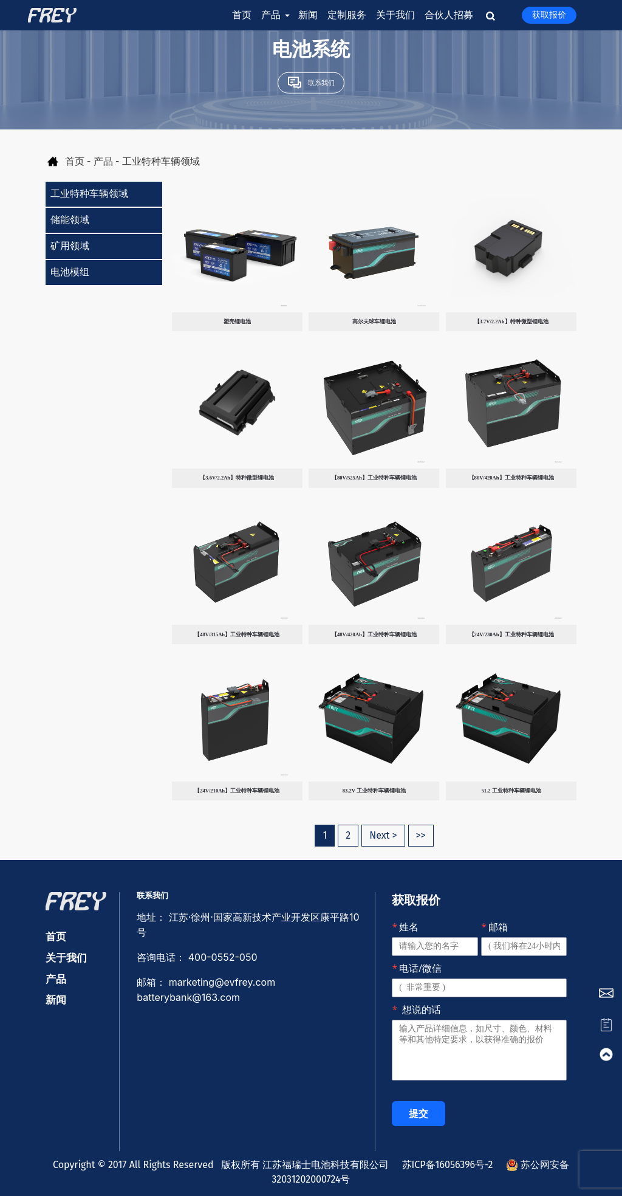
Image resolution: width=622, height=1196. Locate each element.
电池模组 (69, 272)
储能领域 (69, 219)
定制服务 (346, 15)
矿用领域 (69, 246)
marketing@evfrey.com (223, 982)
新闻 (308, 15)
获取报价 (549, 14)
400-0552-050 (223, 957)
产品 (275, 15)
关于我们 (395, 15)
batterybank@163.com (188, 997)
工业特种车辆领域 (89, 193)
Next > (383, 835)
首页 (241, 15)
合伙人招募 (449, 15)
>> (421, 835)
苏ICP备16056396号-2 (444, 1164)
